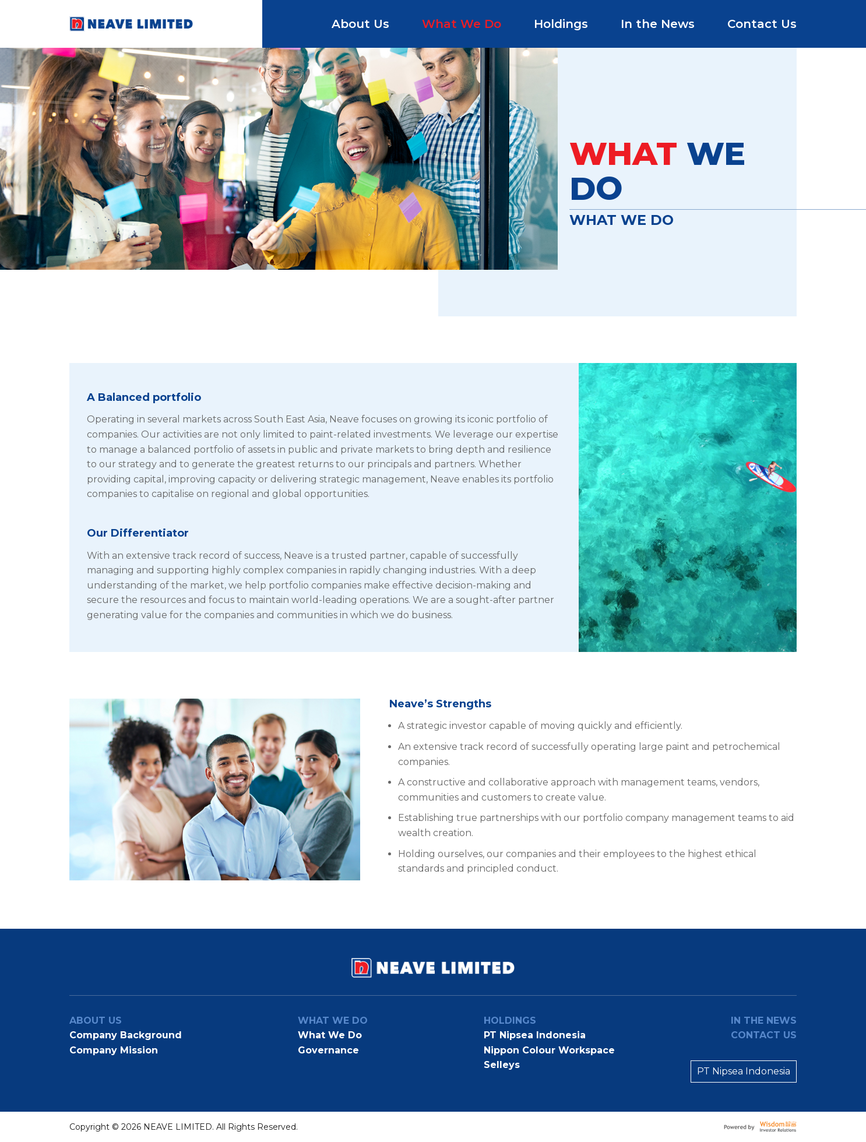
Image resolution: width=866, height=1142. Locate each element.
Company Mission (113, 1050)
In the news (764, 1020)
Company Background (125, 1035)
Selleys (502, 1064)
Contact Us (762, 24)
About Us (360, 24)
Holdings (561, 24)
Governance (328, 1050)
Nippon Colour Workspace (549, 1050)
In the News (658, 24)
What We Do (461, 24)
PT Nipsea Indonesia (535, 1035)
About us (95, 1020)
